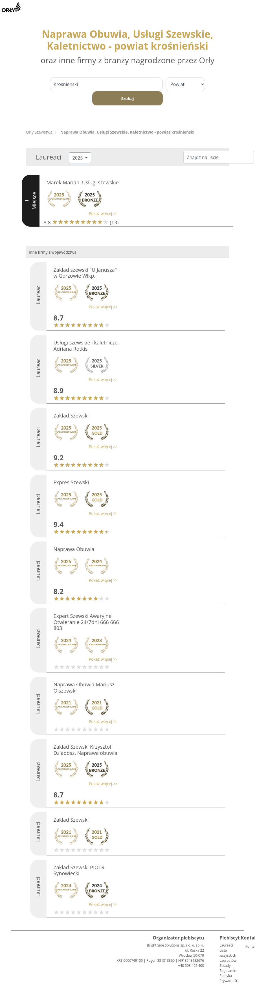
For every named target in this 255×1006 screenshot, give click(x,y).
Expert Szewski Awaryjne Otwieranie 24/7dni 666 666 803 (86, 622)
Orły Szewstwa (39, 132)
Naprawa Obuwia (74, 549)
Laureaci (226, 945)
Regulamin (227, 970)
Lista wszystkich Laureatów (227, 955)
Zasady (224, 965)
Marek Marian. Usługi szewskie (83, 182)
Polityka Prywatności (228, 978)
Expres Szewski (71, 482)
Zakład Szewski (71, 819)
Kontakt (247, 946)
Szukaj (127, 98)
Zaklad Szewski (71, 415)
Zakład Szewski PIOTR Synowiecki (79, 870)
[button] (81, 213)
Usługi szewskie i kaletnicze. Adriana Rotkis (86, 345)
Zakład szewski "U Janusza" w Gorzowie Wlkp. (85, 272)
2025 (78, 158)
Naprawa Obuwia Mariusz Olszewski (84, 687)
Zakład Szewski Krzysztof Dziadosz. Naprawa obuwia (85, 749)
